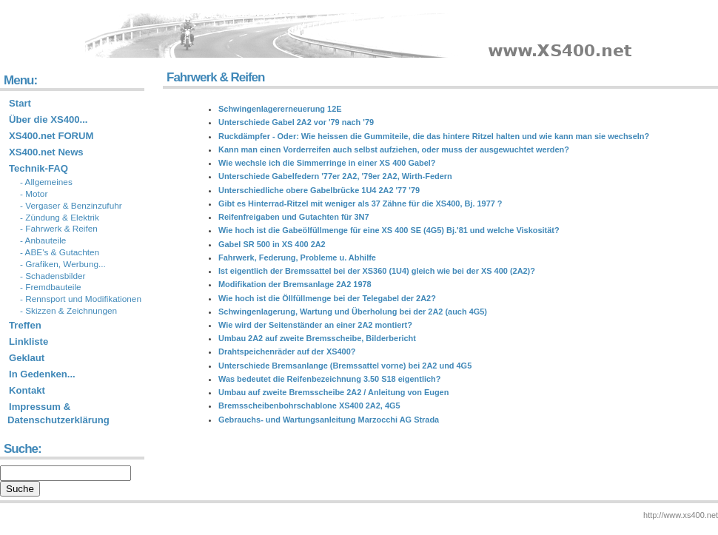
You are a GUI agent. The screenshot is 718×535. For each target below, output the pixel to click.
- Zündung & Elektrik (59, 217)
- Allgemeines (46, 182)
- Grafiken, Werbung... (63, 264)
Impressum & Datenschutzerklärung (58, 413)
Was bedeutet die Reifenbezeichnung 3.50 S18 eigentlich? (329, 378)
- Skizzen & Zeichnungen (68, 311)
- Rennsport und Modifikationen (80, 299)
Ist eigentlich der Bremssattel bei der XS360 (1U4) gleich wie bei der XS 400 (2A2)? (376, 270)
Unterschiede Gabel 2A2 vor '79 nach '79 (296, 122)
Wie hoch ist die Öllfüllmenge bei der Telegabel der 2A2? (327, 298)
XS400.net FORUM (51, 135)
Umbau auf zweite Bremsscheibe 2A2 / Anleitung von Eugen (333, 392)
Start (20, 103)
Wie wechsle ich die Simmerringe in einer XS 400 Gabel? (327, 162)
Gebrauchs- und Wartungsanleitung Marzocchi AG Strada (328, 419)
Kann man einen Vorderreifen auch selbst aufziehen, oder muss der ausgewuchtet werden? (393, 149)
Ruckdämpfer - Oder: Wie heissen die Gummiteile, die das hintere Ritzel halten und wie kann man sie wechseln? (433, 136)
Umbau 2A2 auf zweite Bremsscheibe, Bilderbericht (317, 338)
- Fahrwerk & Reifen (59, 228)
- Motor (33, 194)
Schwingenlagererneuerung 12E (280, 108)
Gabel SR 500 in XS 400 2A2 (272, 244)
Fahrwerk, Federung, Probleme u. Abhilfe (297, 257)
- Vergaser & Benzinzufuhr (71, 206)
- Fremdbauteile (50, 287)
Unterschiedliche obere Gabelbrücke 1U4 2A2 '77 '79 (319, 190)
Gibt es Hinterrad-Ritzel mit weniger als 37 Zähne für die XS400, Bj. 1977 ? (360, 203)
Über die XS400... (48, 119)
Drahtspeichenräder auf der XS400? (286, 351)
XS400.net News (46, 152)
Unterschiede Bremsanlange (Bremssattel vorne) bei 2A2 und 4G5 (345, 365)
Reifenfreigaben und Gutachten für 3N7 (293, 216)
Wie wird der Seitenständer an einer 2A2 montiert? (315, 324)
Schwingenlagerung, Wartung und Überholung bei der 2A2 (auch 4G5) (352, 311)
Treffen (25, 325)
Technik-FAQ (38, 168)
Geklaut (26, 357)
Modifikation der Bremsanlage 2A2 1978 (295, 284)
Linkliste (28, 341)
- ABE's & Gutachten (59, 252)
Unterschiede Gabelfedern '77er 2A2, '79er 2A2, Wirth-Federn (335, 176)
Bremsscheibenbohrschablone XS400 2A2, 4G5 (309, 405)
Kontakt (27, 390)
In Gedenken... (42, 374)
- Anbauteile (43, 240)
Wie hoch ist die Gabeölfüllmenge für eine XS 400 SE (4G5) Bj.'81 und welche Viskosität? (389, 230)
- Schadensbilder (53, 276)
